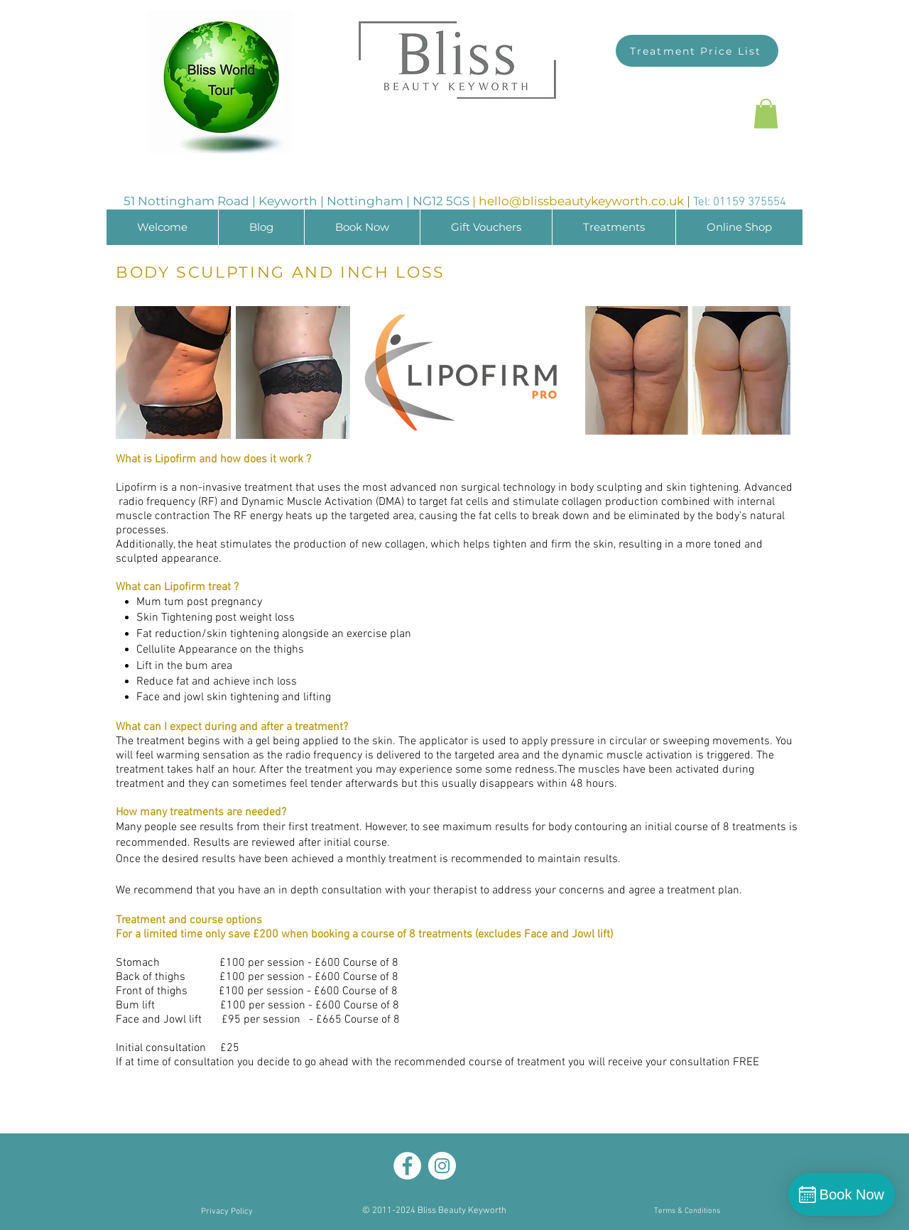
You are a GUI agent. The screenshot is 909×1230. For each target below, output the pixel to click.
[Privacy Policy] (227, 1212)
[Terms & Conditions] (687, 1211)
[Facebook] (407, 1166)
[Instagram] (442, 1166)
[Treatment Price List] (697, 51)
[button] (765, 114)
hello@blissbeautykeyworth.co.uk (581, 201)
